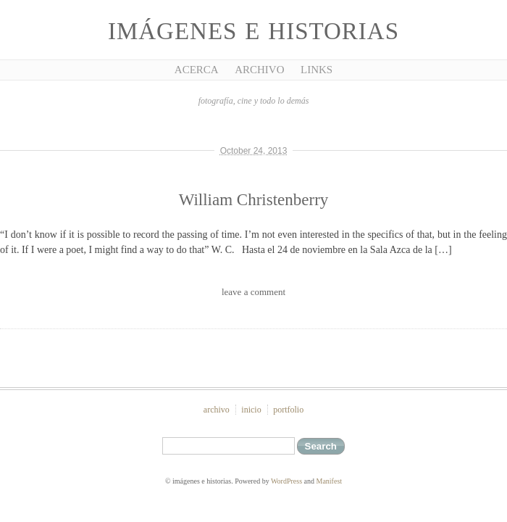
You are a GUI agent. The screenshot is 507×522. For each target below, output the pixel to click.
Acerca (197, 69)
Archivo (259, 69)
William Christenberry (254, 200)
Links (316, 69)
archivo (217, 410)
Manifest (330, 481)
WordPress (286, 481)
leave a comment (253, 291)
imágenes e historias (253, 31)
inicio (251, 410)
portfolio (288, 410)
